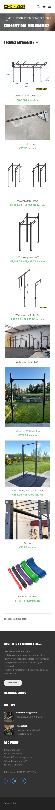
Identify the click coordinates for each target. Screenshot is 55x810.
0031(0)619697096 (26, 772)
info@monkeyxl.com (21, 757)
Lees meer (12, 683)
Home (7, 18)
